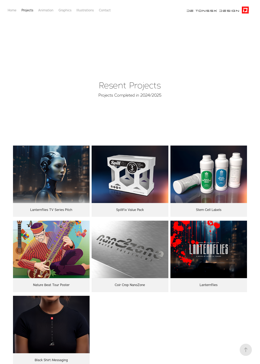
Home (12, 10)
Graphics (65, 10)
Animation (45, 10)
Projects (27, 10)
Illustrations (85, 10)
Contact (105, 10)
